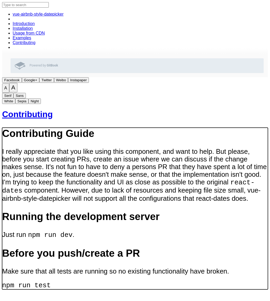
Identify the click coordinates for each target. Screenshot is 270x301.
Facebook (12, 80)
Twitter (46, 80)
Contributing (24, 42)
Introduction (24, 23)
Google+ (30, 80)
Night (35, 101)
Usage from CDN (29, 33)
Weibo (61, 80)
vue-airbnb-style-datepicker (38, 14)
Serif (7, 96)
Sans (19, 96)
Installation (23, 28)
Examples (22, 38)
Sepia (21, 101)
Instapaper (78, 80)
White (8, 101)
